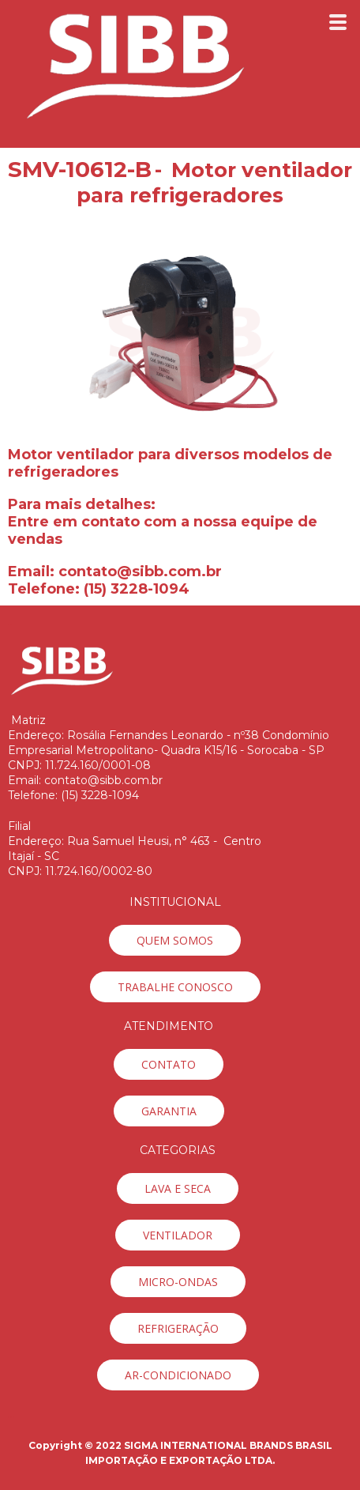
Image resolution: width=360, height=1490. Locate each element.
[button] (175, 940)
